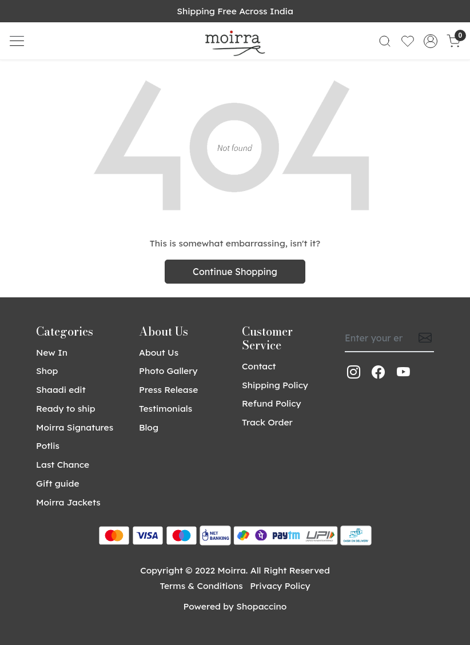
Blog (148, 427)
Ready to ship (65, 408)
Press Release (168, 389)
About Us (158, 352)
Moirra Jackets (68, 502)
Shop (47, 370)
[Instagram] (354, 372)
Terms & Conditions (201, 585)
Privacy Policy (280, 585)
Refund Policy (271, 403)
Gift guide (57, 483)
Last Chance (62, 464)
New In (51, 352)
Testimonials (165, 408)
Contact (259, 366)
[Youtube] (403, 372)
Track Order (267, 422)
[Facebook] (378, 372)
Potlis (47, 445)
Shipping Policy (275, 385)
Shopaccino (261, 606)
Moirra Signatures (74, 427)
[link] (384, 41)
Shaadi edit (61, 389)
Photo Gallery (168, 370)
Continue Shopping (235, 271)
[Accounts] (430, 41)
